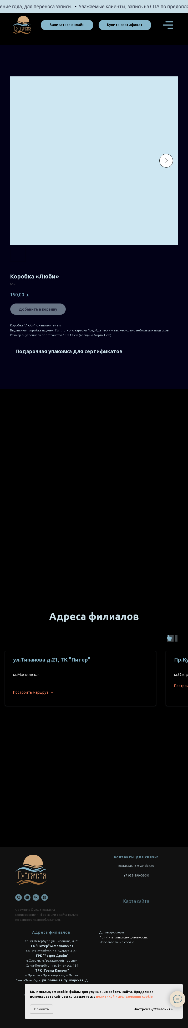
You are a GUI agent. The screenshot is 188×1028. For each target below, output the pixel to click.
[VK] (36, 897)
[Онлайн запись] (44, 897)
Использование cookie (116, 942)
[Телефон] (18, 897)
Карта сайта (136, 901)
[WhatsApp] (27, 897)
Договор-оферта (112, 932)
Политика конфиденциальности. (123, 937)
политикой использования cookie (124, 996)
